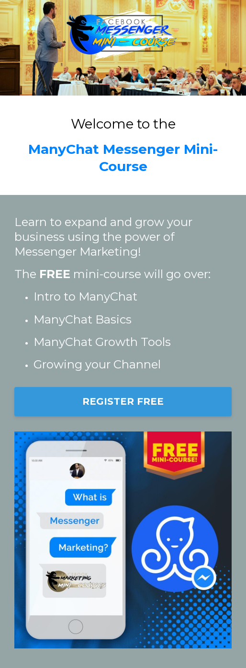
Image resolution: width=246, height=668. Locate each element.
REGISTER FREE (123, 401)
